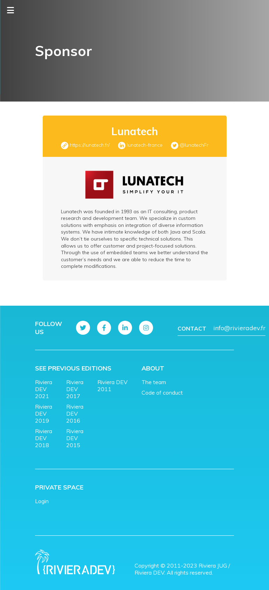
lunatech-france (145, 145)
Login (42, 501)
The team (154, 382)
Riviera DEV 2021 (43, 389)
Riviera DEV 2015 (74, 438)
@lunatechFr (194, 145)
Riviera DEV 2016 (74, 413)
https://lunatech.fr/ (90, 145)
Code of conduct (162, 392)
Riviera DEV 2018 (43, 438)
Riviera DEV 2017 (74, 389)
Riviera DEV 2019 (43, 413)
